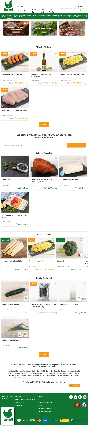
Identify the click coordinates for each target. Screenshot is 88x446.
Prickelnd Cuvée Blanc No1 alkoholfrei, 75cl (41, 75)
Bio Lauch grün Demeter (11, 340)
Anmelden (81, 6)
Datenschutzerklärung (45, 402)
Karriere (40, 396)
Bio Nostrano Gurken (10, 304)
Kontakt (40, 405)
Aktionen (27, 11)
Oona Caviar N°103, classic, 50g (14, 179)
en (22, 6)
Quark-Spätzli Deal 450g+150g (72, 74)
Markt (20, 11)
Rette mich (42, 11)
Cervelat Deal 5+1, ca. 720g (13, 74)
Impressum (18, 405)
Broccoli (60, 261)
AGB (39, 399)
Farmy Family (51, 11)
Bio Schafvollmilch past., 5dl (71, 304)
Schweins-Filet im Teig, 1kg (70, 179)
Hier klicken (4, 398)
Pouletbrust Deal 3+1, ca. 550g (14, 110)
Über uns (18, 396)
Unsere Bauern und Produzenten (25, 399)
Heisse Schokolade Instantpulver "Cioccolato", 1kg (43, 305)
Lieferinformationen (44, 411)
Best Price (34, 11)
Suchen (76, 145)
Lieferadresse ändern (44, 408)
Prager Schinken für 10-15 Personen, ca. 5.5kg (41, 180)
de (18, 6)
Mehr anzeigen (74, 385)
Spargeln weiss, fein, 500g (12, 261)
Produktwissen (20, 402)
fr (20, 6)
